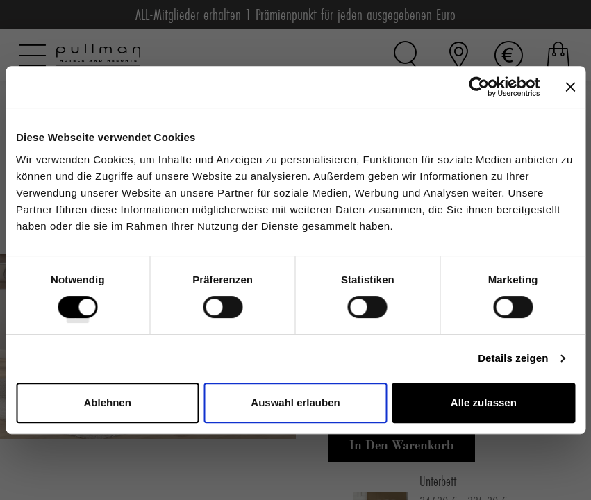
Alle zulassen (484, 402)
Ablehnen (107, 402)
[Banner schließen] (570, 87)
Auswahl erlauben (295, 402)
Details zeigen (513, 358)
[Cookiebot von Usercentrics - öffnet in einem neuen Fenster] (479, 86)
